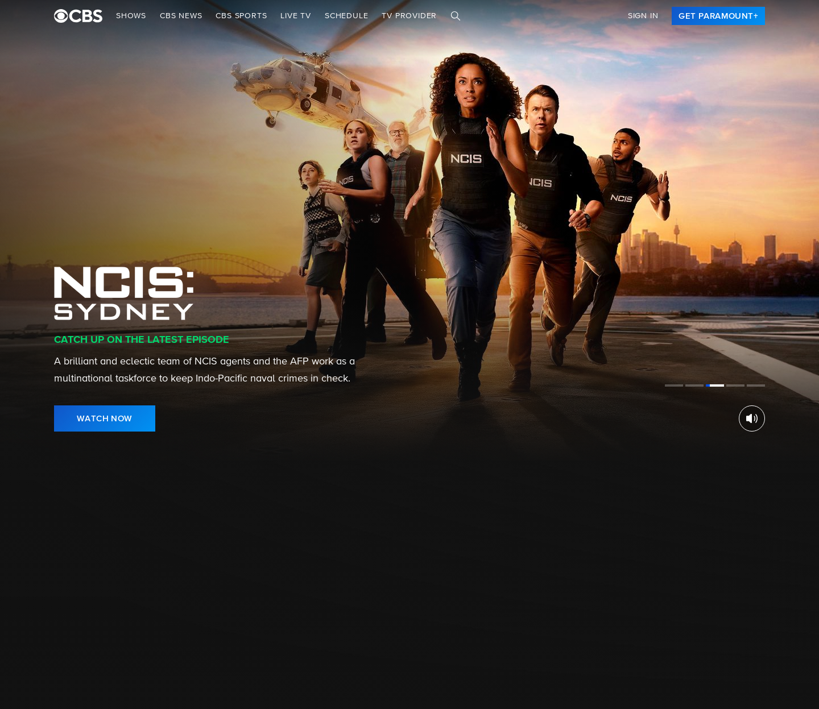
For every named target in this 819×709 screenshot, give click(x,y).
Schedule (346, 16)
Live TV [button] (295, 16)
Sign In (643, 16)
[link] (718, 16)
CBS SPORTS (241, 16)
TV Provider (409, 16)
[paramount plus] (78, 16)
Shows (131, 16)
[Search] (455, 16)
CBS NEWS (181, 16)
